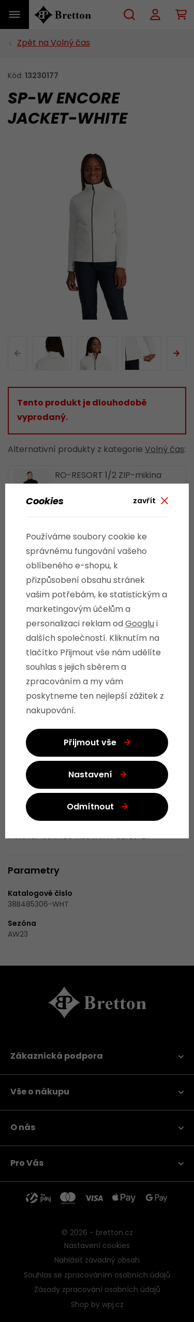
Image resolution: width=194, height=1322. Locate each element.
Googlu (139, 624)
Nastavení (90, 775)
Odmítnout (90, 807)
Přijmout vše (90, 743)
